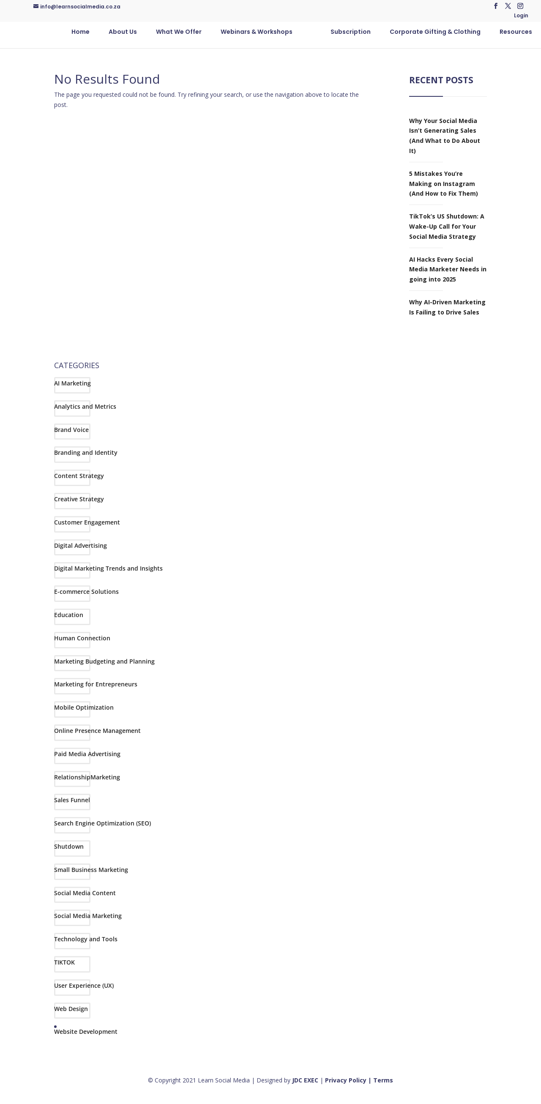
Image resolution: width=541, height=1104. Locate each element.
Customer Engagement (87, 522)
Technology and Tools (85, 939)
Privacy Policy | (349, 1080)
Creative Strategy (79, 499)
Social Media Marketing (88, 916)
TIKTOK (64, 962)
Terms (383, 1080)
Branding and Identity (85, 452)
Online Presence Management (97, 731)
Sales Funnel (72, 800)
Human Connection (82, 638)
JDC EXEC (305, 1080)
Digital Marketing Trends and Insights (108, 568)
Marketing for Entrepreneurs (95, 684)
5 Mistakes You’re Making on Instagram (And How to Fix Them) (443, 183)
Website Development (85, 1031)
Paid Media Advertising (87, 754)
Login (521, 16)
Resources (516, 32)
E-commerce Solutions (86, 592)
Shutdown (69, 846)
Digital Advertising (80, 545)
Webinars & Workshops (256, 32)
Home (80, 32)
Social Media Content (85, 893)
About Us (123, 32)
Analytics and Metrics (85, 406)
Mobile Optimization (84, 707)
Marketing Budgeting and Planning (104, 661)
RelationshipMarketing (87, 777)
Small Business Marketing (91, 870)
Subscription (351, 32)
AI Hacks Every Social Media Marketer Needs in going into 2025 (447, 269)
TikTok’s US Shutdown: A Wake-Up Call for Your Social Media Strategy (446, 226)
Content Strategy (79, 476)
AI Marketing (72, 383)
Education (68, 615)
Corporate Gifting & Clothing (435, 32)
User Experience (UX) (84, 985)
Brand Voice (71, 430)
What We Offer (179, 32)
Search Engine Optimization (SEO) (102, 823)
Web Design (71, 1009)
